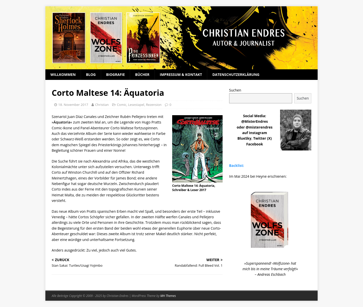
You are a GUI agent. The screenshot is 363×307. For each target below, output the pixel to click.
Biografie (115, 74)
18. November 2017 (73, 104)
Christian (102, 104)
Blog (91, 74)
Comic (122, 104)
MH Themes (168, 296)
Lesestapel (136, 104)
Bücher (142, 74)
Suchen (235, 90)
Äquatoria (61, 122)
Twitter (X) (262, 138)
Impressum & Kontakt (181, 74)
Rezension (154, 104)
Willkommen (63, 74)
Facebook (254, 144)
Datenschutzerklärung (235, 74)
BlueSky (244, 138)
